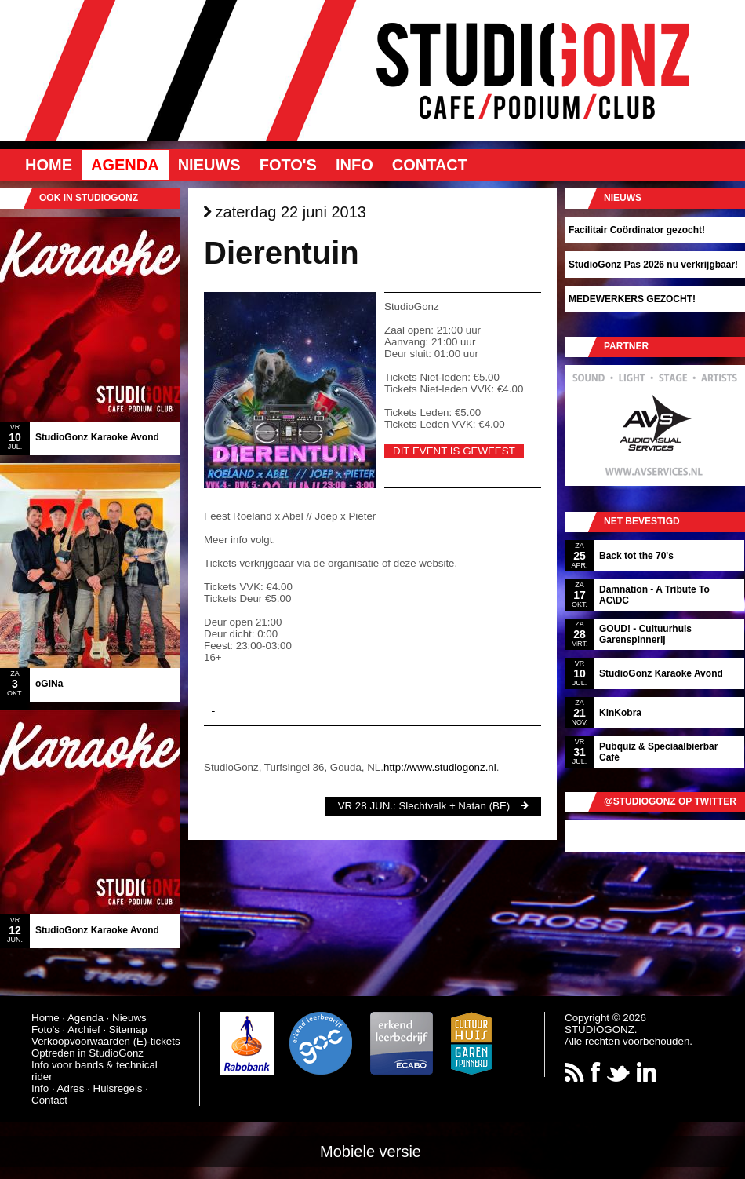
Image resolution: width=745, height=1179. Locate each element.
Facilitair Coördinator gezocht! (637, 229)
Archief (83, 1029)
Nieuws (209, 164)
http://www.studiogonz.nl (439, 767)
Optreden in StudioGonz (87, 1053)
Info (354, 164)
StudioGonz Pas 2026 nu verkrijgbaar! (653, 264)
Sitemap (128, 1029)
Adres (71, 1088)
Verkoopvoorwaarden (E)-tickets (105, 1041)
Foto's (288, 164)
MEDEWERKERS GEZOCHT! (632, 299)
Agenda (125, 164)
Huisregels (118, 1088)
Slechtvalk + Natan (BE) (454, 806)
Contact (429, 164)
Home (48, 164)
